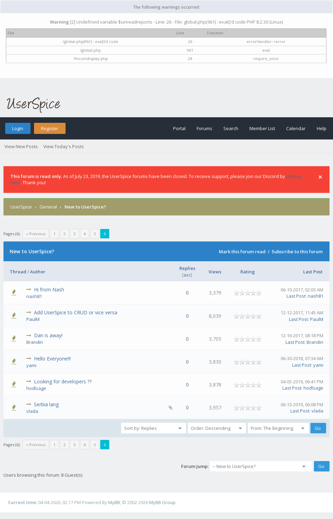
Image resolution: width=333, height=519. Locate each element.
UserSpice (21, 207)
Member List (262, 128)
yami (31, 365)
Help (321, 128)
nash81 (34, 296)
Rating (247, 272)
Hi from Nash (49, 289)
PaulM (33, 319)
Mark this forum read (242, 251)
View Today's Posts (63, 146)
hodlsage (36, 388)
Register (49, 128)
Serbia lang (46, 404)
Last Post (313, 272)
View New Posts (21, 146)
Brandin (34, 342)
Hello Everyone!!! (52, 358)
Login (17, 128)
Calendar (296, 128)
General (48, 207)
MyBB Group (162, 502)
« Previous (35, 233)
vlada (32, 411)
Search (230, 128)
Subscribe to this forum (297, 251)
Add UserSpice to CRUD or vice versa (75, 312)
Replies (187, 268)
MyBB (114, 502)
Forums (204, 128)
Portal (179, 128)
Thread (18, 272)
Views (214, 272)
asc (187, 275)
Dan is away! (48, 335)
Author (37, 272)
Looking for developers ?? (63, 381)
